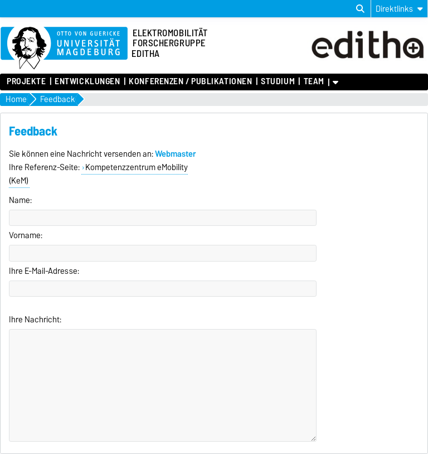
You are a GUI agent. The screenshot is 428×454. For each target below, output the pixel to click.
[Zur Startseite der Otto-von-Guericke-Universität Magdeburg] (64, 48)
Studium (278, 81)
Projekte (26, 81)
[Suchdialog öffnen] (360, 9)
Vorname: (25, 235)
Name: (20, 200)
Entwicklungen (87, 81)
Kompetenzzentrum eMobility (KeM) (98, 174)
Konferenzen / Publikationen (190, 81)
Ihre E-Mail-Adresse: (44, 271)
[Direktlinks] (399, 8)
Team (314, 81)
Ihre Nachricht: (35, 319)
